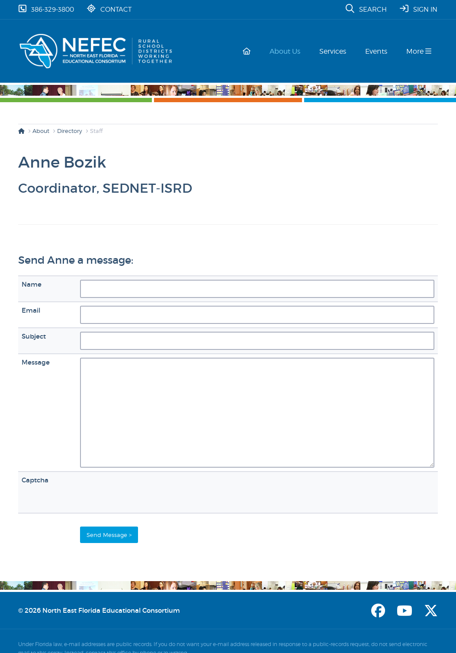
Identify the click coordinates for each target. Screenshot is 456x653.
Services (336, 51)
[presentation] (146, 492)
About (40, 130)
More (418, 51)
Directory (69, 130)
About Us (290, 51)
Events (378, 51)
